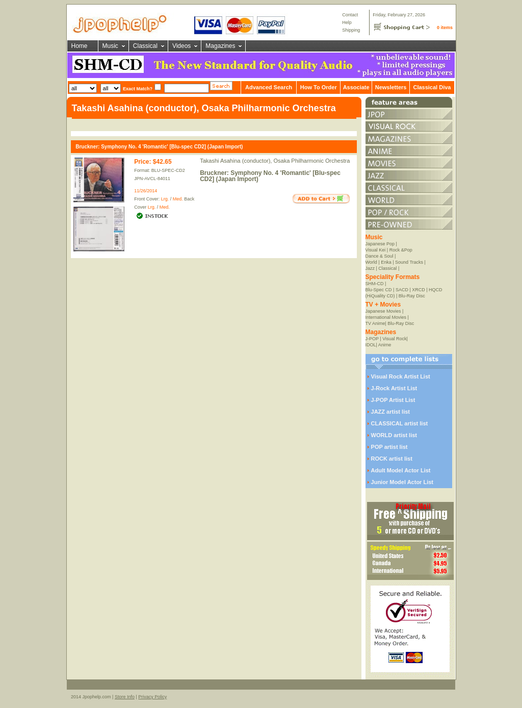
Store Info (125, 696)
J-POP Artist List (393, 400)
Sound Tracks (409, 262)
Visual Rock (394, 338)
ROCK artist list (391, 459)
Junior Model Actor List (402, 482)
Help (347, 22)
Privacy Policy (152, 696)
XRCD (418, 289)
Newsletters (391, 87)
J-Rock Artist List (394, 388)
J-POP (372, 338)
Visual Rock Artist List (400, 376)
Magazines (220, 45)
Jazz (370, 268)
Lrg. (165, 198)
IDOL (371, 344)
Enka (386, 262)
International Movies (386, 317)
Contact (350, 14)
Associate (356, 87)
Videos (181, 45)
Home (79, 45)
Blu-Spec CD (379, 289)
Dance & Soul (380, 256)
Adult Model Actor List (401, 470)
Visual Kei (376, 249)
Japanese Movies (383, 311)
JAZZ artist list (390, 412)
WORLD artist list (394, 435)
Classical (145, 45)
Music (110, 45)
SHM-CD (375, 283)
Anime (385, 344)
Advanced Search (268, 87)
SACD (402, 289)
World (371, 262)
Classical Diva (432, 87)
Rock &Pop (400, 249)
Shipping (351, 30)
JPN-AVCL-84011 (152, 178)
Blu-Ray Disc (412, 295)
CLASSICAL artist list (399, 423)
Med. (178, 198)
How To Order (318, 87)
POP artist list (389, 447)
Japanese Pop (380, 243)
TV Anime (375, 323)
